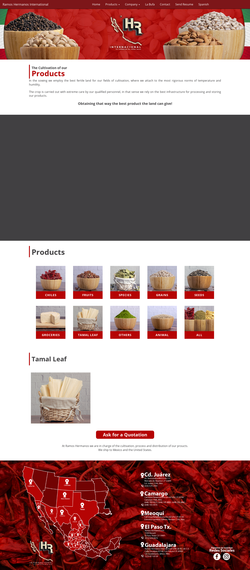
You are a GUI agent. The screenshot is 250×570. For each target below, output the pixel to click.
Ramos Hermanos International (25, 4)
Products (112, 4)
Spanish (203, 4)
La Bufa (150, 4)
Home (96, 4)
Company (132, 4)
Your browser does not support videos (125, 177)
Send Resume (184, 4)
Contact (165, 4)
